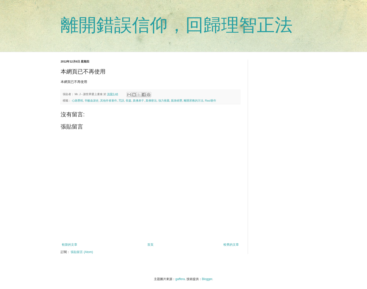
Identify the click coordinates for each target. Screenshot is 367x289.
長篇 (128, 100)
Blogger (207, 279)
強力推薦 (163, 100)
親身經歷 (176, 100)
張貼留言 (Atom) (82, 252)
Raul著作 (210, 100)
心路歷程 (77, 100)
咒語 (121, 100)
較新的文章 (69, 244)
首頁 (150, 244)
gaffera (180, 279)
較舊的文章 (231, 244)
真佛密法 (151, 100)
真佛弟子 (138, 100)
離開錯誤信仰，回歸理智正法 (177, 25)
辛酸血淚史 (92, 100)
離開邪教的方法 (193, 100)
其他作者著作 (108, 100)
